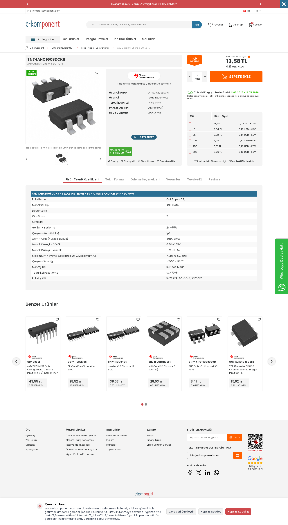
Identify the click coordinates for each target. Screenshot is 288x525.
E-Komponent (35, 48)
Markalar (148, 39)
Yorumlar (173, 179)
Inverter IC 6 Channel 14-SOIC (121, 368)
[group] (63, 106)
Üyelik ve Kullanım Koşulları (81, 435)
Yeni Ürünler (70, 39)
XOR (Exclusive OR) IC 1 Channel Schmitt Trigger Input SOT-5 (243, 369)
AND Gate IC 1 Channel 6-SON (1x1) (162, 368)
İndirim (110, 440)
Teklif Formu (114, 179)
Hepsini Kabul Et (238, 511)
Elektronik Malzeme (116, 435)
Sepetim (30, 444)
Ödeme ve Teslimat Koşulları (82, 449)
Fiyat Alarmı (146, 161)
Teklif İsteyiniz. (245, 161)
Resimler (215, 179)
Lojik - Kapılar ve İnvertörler (95, 48)
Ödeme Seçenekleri (145, 179)
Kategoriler (43, 39)
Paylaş (113, 161)
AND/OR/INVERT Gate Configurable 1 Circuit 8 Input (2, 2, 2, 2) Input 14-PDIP (42, 369)
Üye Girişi (30, 435)
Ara (197, 25)
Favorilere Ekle (166, 161)
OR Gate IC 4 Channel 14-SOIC (82, 368)
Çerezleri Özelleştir (181, 511)
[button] (27, 4)
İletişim (150, 435)
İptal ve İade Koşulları (78, 444)
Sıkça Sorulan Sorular (159, 444)
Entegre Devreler (96, 39)
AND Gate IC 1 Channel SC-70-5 (133, 48)
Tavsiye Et (128, 161)
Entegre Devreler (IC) (62, 48)
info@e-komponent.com (44, 10)
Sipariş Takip (154, 440)
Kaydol (234, 437)
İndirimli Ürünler (125, 39)
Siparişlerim (32, 449)
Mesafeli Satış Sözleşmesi (80, 440)
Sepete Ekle (236, 76)
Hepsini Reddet (211, 511)
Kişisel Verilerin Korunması (80, 454)
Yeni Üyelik (31, 440)
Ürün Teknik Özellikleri (82, 179)
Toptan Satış (113, 449)
